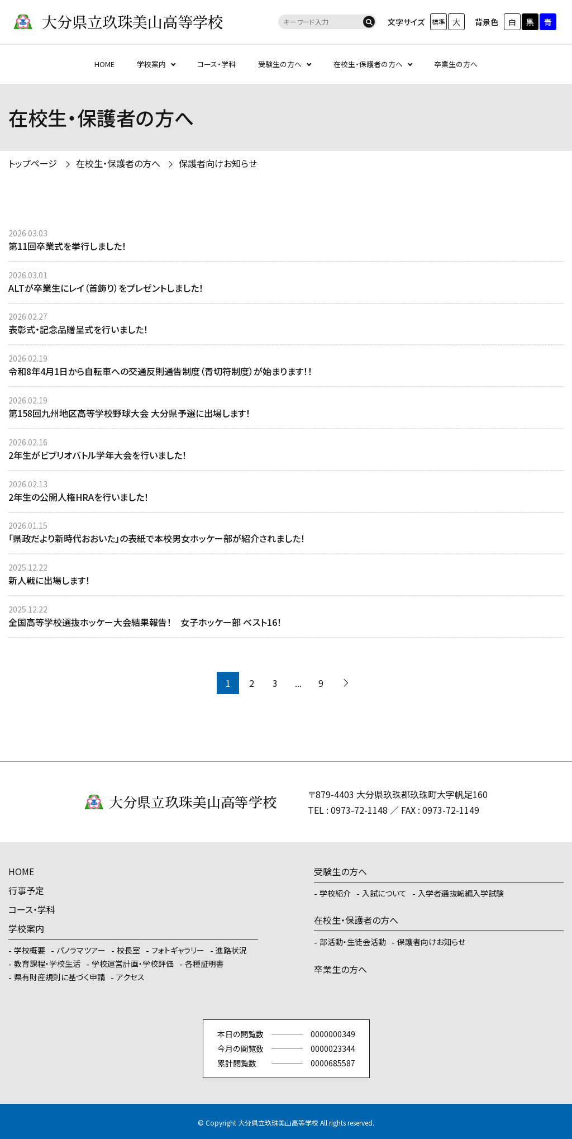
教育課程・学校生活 (47, 963)
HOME (104, 64)
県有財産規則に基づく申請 (59, 977)
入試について (384, 893)
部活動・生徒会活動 (353, 941)
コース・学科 (216, 64)
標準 (438, 21)
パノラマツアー (81, 950)
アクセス (130, 977)
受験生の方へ (280, 64)
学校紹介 (335, 893)
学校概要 (29, 950)
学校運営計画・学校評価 (133, 963)
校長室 (128, 950)
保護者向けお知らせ (218, 163)
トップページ (32, 163)
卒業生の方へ (456, 64)
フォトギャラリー (177, 950)
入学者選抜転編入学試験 (461, 893)
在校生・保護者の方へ (368, 64)
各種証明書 (204, 963)
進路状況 (231, 950)
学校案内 (151, 64)
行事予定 (26, 890)
